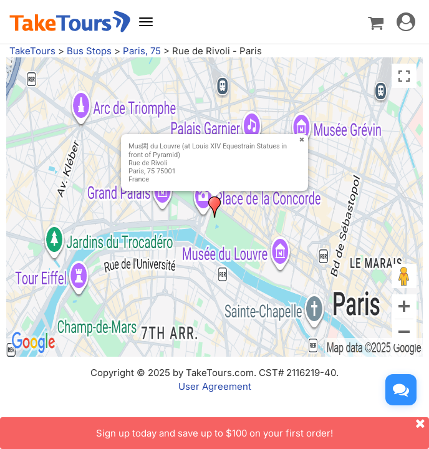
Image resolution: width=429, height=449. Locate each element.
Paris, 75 (142, 51)
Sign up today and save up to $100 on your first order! (262, 428)
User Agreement (214, 386)
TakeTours (32, 51)
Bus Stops (89, 51)
